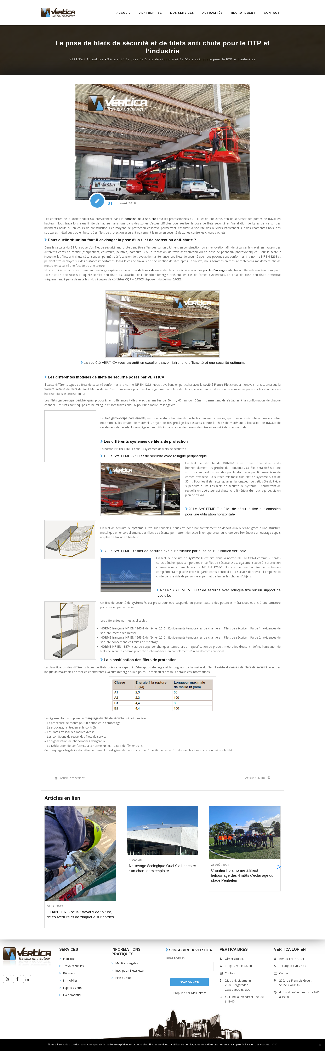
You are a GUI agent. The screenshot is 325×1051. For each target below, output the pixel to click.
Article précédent (72, 778)
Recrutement (243, 12)
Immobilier (70, 980)
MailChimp (198, 993)
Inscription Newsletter (130, 970)
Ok (274, 1044)
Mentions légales (126, 963)
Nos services (182, 12)
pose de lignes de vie (145, 270)
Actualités (212, 12)
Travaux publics (73, 966)
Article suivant (255, 778)
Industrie (69, 959)
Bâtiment (114, 59)
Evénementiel (72, 995)
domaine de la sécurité (140, 219)
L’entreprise (150, 12)
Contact (272, 12)
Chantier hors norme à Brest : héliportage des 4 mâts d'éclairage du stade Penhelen (242, 875)
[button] (279, 867)
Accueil (123, 12)
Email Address (175, 958)
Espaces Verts (72, 988)
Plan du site (123, 978)
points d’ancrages (215, 270)
